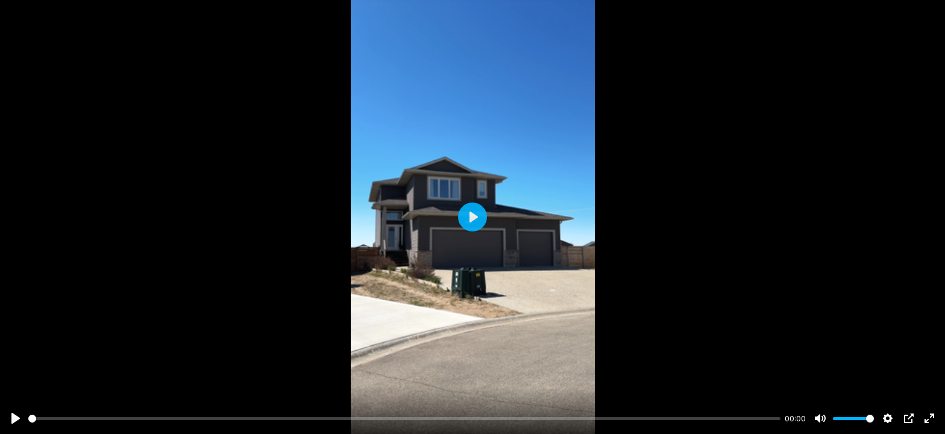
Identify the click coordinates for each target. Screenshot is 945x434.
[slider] (404, 418)
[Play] (15, 418)
